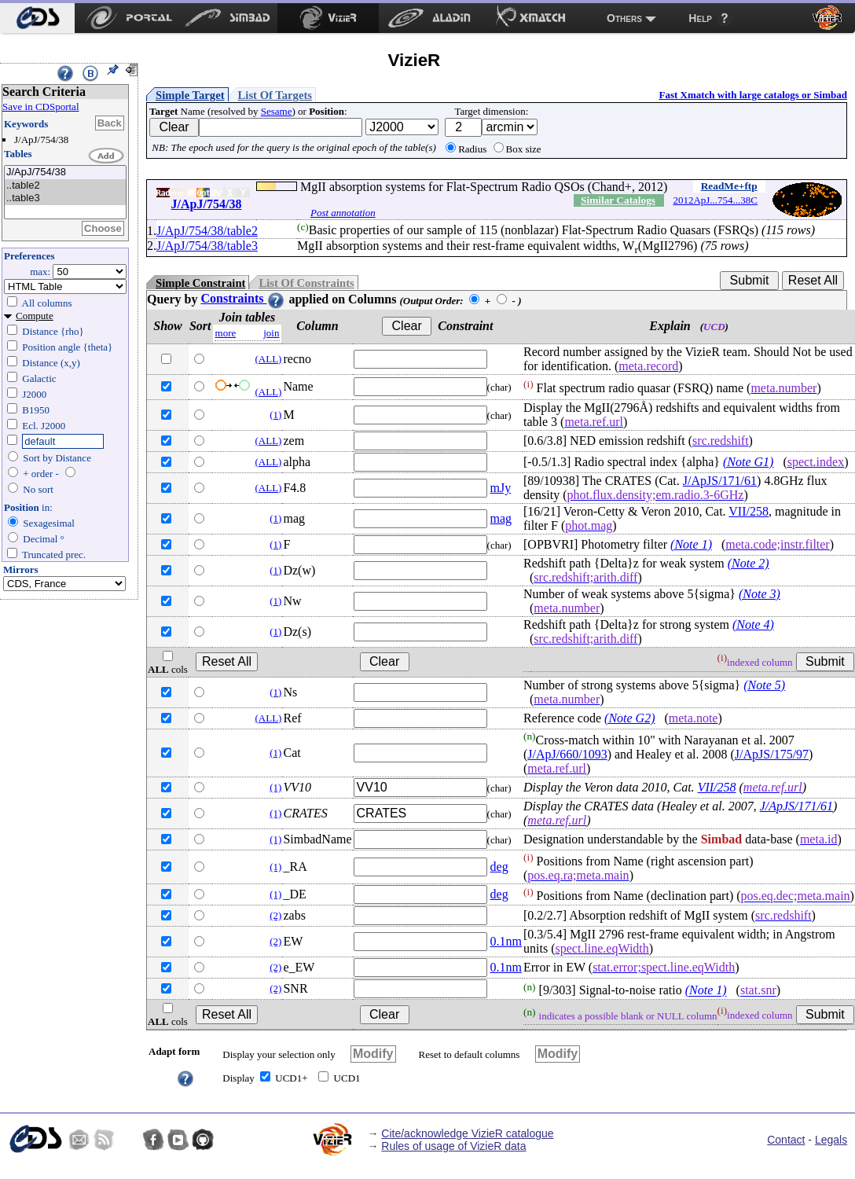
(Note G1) (748, 461)
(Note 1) (691, 544)
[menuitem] (37, 18)
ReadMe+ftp (729, 186)
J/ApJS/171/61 (720, 480)
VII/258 (748, 511)
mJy (501, 487)
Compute (34, 315)
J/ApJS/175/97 (772, 754)
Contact (786, 1139)
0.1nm (506, 941)
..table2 (65, 186)
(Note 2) (748, 563)
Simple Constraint (200, 283)
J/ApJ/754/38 (65, 172)
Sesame (276, 111)
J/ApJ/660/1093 (567, 754)
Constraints (242, 298)
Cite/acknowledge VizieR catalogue (467, 1133)
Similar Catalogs (618, 200)
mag (501, 518)
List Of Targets (275, 95)
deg (499, 866)
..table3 (65, 198)
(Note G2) (629, 718)
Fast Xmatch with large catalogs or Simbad (753, 95)
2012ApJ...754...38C (715, 200)
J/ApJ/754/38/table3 (207, 245)
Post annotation (343, 213)
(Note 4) (753, 624)
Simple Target (190, 95)
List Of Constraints (306, 283)
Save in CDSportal (40, 106)
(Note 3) (759, 594)
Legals (831, 1139)
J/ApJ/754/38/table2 (207, 230)
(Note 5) (764, 685)
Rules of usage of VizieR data (453, 1146)
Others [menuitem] (624, 18)
